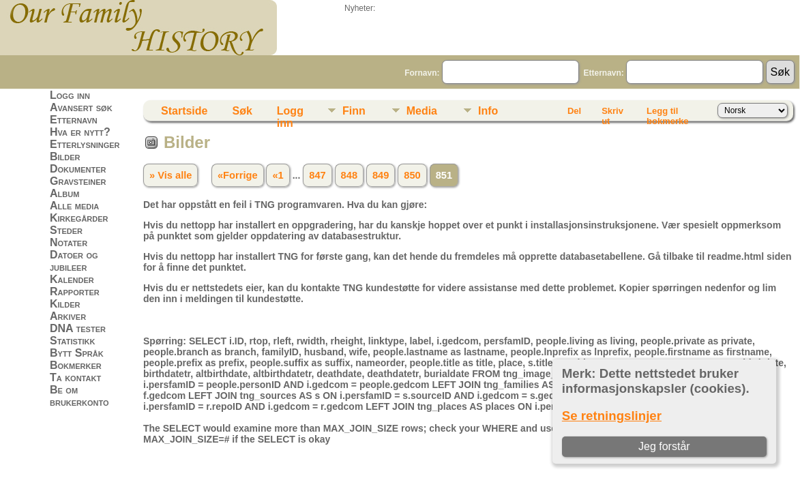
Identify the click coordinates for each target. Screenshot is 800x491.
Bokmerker (76, 365)
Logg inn (70, 95)
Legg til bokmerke (667, 113)
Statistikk (72, 340)
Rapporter (75, 291)
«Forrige (238, 175)
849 (380, 175)
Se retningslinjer (612, 415)
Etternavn (74, 119)
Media (421, 111)
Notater (68, 242)
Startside (184, 111)
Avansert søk (81, 107)
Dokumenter (78, 169)
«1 (277, 175)
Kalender (72, 279)
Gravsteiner (78, 181)
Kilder (65, 304)
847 (317, 175)
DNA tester (78, 328)
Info (488, 111)
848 (349, 175)
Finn (354, 111)
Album (64, 193)
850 (412, 175)
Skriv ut (612, 113)
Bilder (65, 156)
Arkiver (68, 316)
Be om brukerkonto (79, 396)
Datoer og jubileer (74, 261)
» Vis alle (170, 175)
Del (574, 111)
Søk (242, 111)
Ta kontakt (75, 377)
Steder (66, 230)
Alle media (74, 205)
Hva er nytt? (80, 132)
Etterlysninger (85, 144)
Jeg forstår (664, 446)
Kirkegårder (79, 218)
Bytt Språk (77, 353)
